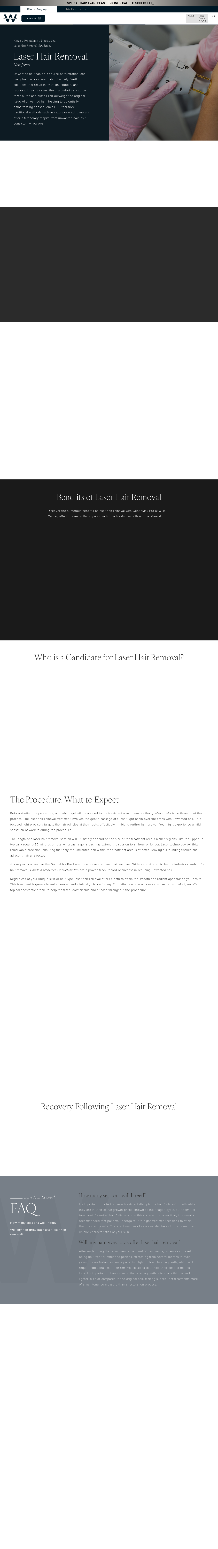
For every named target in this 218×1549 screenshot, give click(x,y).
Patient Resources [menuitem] (159, 17)
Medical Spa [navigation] (46, 39)
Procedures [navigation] (30, 39)
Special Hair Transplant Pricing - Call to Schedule (109, 3)
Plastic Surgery (37, 9)
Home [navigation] (17, 39)
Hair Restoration (75, 9)
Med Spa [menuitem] (84, 17)
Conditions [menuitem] (101, 17)
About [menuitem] (27, 17)
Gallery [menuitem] (118, 17)
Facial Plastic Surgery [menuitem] (49, 17)
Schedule (196, 17)
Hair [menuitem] (70, 17)
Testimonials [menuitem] (136, 17)
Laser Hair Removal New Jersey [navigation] (74, 39)
